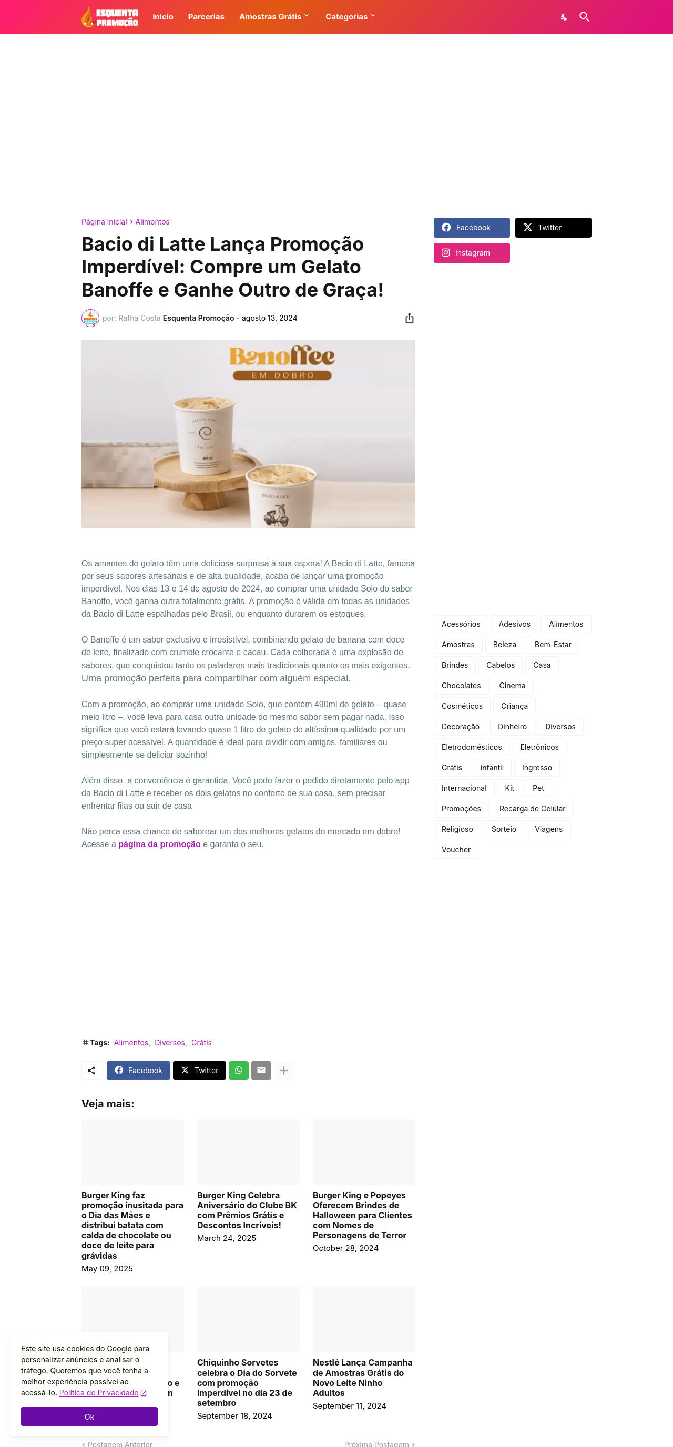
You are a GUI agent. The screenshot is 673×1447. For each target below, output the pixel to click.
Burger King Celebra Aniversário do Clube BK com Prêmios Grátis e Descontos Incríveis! (247, 1210)
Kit (510, 787)
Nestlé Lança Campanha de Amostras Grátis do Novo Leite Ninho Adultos (363, 1378)
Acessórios (461, 623)
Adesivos (515, 623)
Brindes (455, 664)
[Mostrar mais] (284, 1070)
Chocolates (461, 685)
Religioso (457, 828)
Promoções (461, 808)
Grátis (201, 1042)
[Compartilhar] (406, 318)
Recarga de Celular (532, 808)
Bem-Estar (553, 644)
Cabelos (500, 664)
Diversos (170, 1042)
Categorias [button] (346, 17)
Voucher (456, 849)
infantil (492, 767)
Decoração (461, 726)
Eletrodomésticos (472, 746)
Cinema (512, 685)
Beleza (504, 644)
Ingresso (537, 767)
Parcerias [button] (206, 17)
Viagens (549, 828)
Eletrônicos (540, 746)
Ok (89, 1416)
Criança (514, 705)
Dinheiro (512, 726)
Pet (538, 787)
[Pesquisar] (583, 17)
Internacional (464, 787)
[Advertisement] (336, 125)
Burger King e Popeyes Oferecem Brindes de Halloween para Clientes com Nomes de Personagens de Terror (362, 1215)
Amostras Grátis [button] (270, 17)
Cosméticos (462, 705)
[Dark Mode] (565, 17)
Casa (541, 664)
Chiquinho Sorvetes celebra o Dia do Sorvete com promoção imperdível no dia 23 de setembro (247, 1383)
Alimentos (153, 222)
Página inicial (104, 222)
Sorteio (504, 828)
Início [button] (163, 17)
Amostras (458, 644)
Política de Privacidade (99, 1392)
